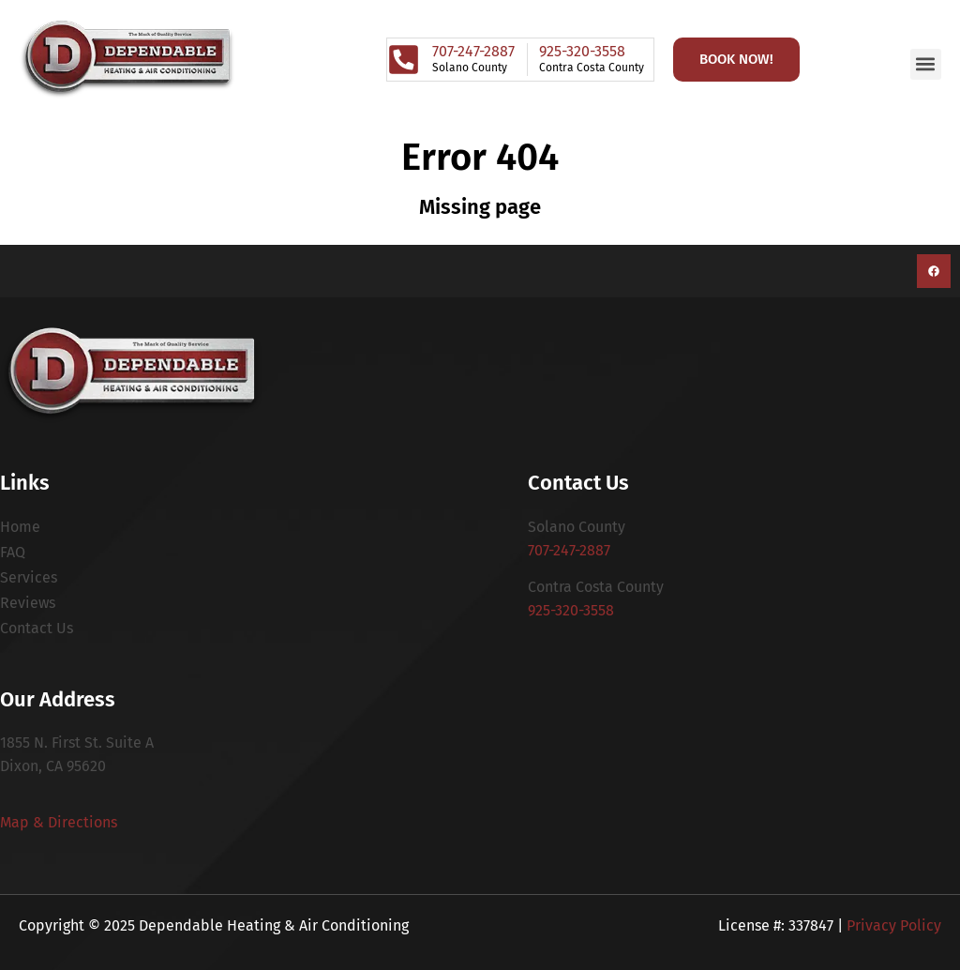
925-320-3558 (571, 610)
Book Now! (736, 59)
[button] (925, 64)
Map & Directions (58, 822)
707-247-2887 (569, 550)
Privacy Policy (894, 925)
